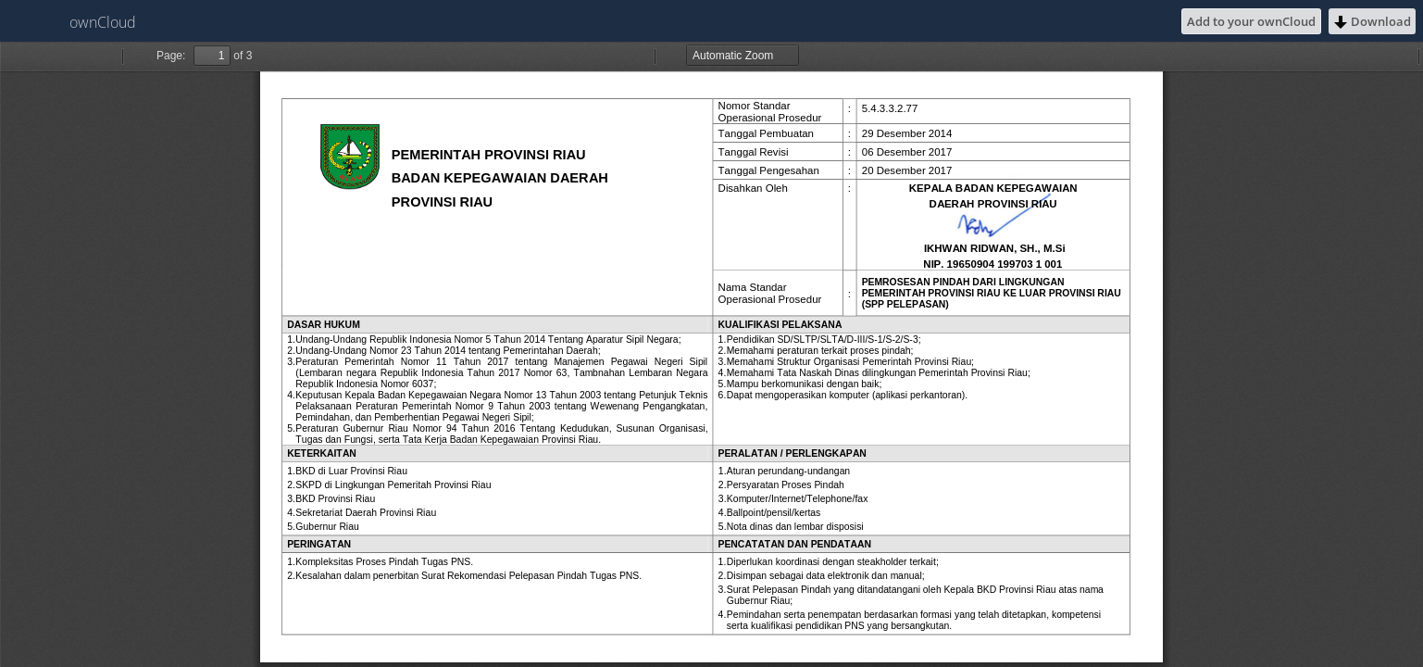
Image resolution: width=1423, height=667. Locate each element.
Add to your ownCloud (1251, 21)
